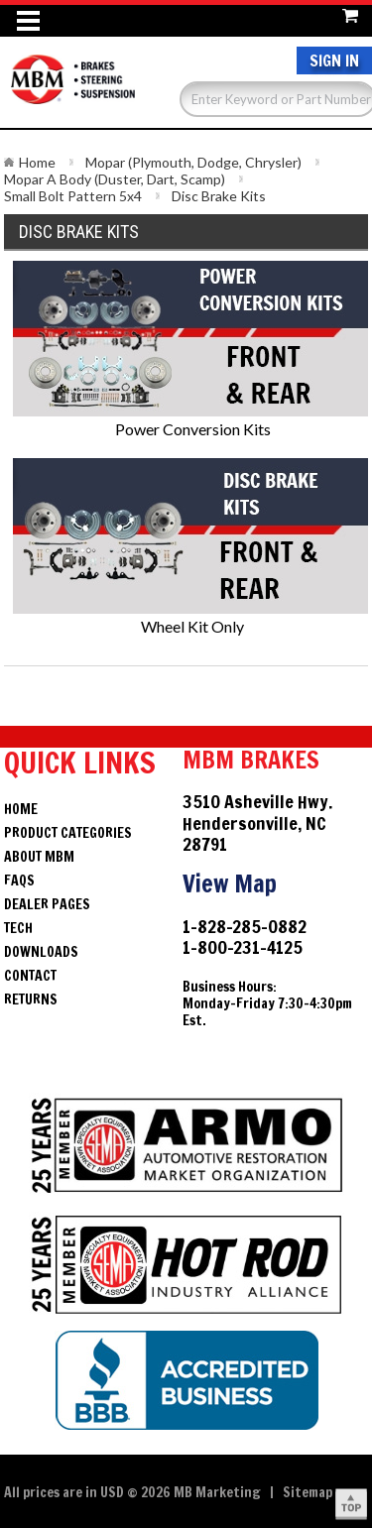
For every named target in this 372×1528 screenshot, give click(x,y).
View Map (230, 883)
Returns (31, 999)
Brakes (73, 89)
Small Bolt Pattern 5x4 (73, 195)
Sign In (334, 60)
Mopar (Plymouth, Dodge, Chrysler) (193, 162)
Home (37, 162)
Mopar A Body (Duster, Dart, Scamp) (114, 179)
